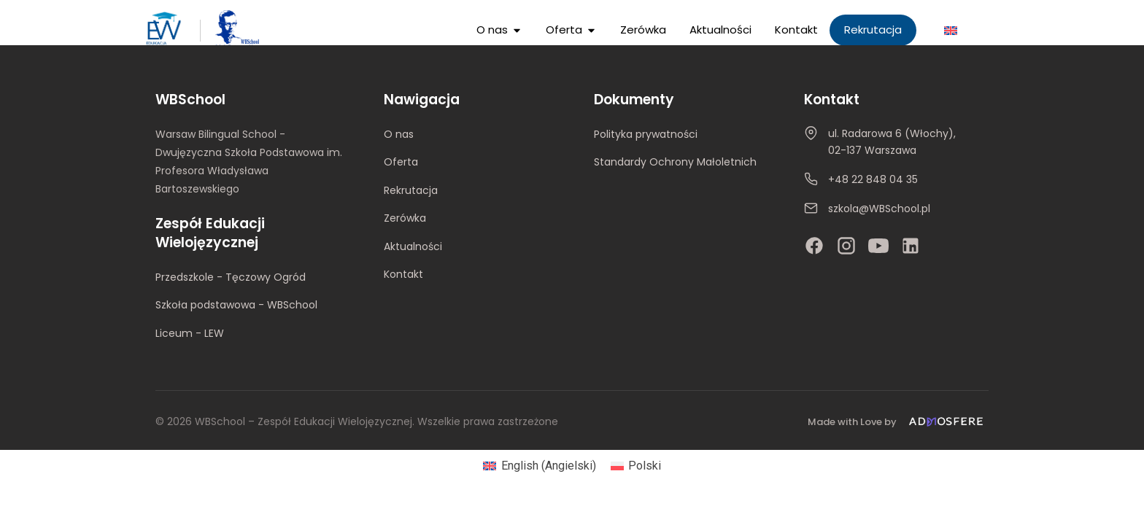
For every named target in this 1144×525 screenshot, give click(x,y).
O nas (399, 134)
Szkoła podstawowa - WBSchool (236, 305)
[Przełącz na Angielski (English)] (539, 466)
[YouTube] (878, 246)
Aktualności (413, 246)
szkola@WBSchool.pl (879, 208)
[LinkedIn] (910, 246)
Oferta (401, 162)
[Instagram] (846, 246)
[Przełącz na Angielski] (951, 30)
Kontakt (403, 274)
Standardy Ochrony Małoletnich (675, 162)
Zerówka (405, 218)
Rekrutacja (411, 190)
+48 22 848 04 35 (873, 179)
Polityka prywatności (645, 134)
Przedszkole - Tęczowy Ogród (230, 277)
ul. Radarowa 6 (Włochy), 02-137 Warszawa (892, 142)
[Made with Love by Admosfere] (898, 422)
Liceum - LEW (189, 333)
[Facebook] (814, 246)
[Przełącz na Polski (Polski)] (635, 466)
